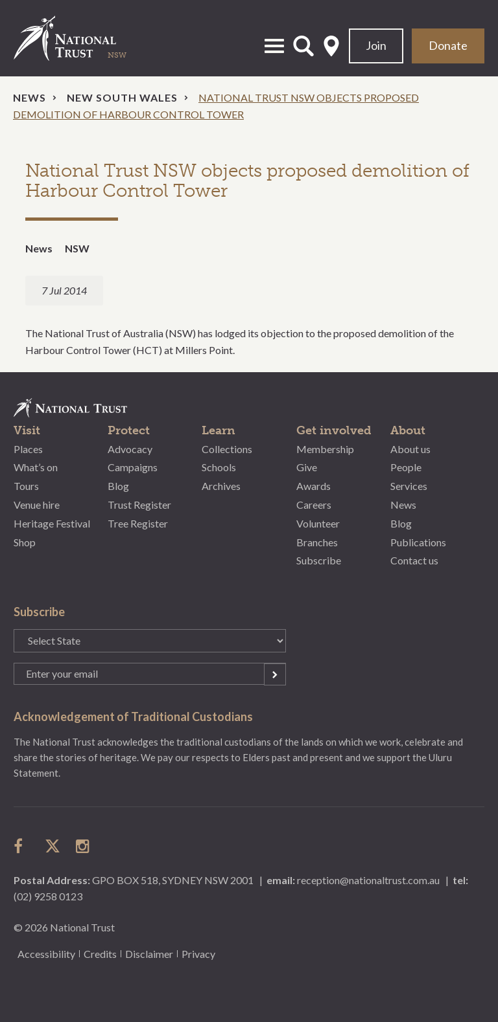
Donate (448, 45)
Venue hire (37, 504)
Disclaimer (149, 953)
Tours (26, 486)
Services (408, 486)
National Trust (78, 38)
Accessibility (46, 953)
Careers (313, 504)
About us (410, 449)
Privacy (198, 953)
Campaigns (133, 467)
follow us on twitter (52, 846)
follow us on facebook (21, 846)
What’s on (36, 467)
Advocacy (130, 449)
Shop (25, 542)
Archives (221, 486)
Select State (331, 46)
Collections (227, 449)
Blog (118, 486)
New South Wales (122, 97)
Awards (313, 486)
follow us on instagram (83, 846)
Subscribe (318, 560)
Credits (100, 953)
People (405, 467)
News (29, 97)
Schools (219, 467)
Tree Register (138, 523)
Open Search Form (303, 46)
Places (28, 449)
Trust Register (139, 504)
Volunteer (318, 523)
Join (376, 45)
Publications (418, 542)
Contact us (414, 560)
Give (306, 467)
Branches (317, 542)
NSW (77, 248)
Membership (325, 449)
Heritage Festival (52, 523)
